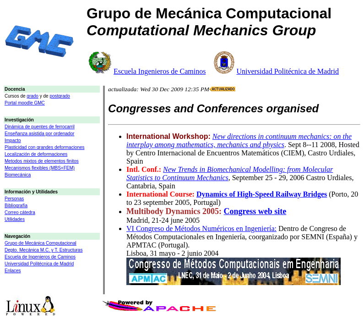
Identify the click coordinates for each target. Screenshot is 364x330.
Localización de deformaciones (36, 154)
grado (32, 96)
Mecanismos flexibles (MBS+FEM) (40, 167)
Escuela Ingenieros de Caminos (160, 71)
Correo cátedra (20, 212)
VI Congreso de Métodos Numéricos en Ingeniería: (201, 228)
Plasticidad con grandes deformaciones (45, 147)
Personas (14, 198)
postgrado (59, 96)
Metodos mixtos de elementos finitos (42, 161)
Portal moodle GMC (25, 102)
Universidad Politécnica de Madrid (287, 71)
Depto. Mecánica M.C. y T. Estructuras (43, 250)
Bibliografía (16, 205)
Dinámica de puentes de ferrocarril (40, 126)
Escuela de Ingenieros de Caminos (40, 256)
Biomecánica (18, 174)
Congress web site (255, 211)
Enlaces (13, 270)
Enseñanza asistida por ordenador (39, 133)
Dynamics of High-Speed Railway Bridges (261, 194)
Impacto (13, 140)
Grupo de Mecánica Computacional (40, 243)
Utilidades (15, 219)
